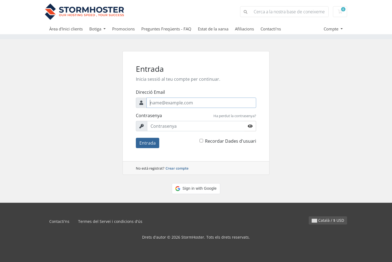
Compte (331, 29)
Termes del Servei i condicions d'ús (110, 221)
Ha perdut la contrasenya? (234, 115)
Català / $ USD (328, 220)
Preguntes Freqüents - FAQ (166, 29)
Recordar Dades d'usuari (230, 141)
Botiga (95, 29)
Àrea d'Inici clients (66, 29)
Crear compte (177, 168)
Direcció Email (150, 92)
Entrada (147, 143)
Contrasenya (149, 115)
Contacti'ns (271, 29)
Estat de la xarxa (213, 29)
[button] (196, 188)
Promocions (123, 29)
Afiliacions (244, 29)
